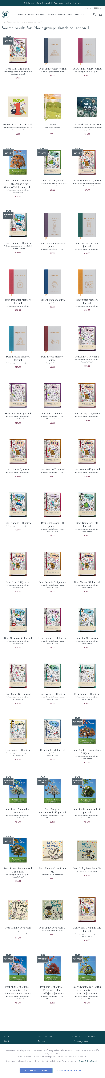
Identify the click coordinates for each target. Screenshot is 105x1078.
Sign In (88, 8)
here (78, 3)
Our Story (8, 1041)
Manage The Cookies (68, 1070)
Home (4, 22)
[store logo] (5, 14)
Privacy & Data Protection (89, 1061)
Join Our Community (83, 1036)
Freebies (41, 1041)
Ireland (97, 8)
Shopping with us (48, 1036)
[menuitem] (25, 14)
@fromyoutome (80, 1041)
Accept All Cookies (36, 1070)
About (7, 1036)
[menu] (50, 14)
